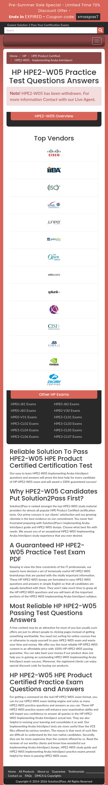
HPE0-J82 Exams (66, 404)
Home (13, 56)
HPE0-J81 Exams (23, 404)
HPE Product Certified (45, 56)
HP (24, 56)
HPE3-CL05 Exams (68, 430)
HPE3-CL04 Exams (25, 430)
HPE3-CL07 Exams (68, 436)
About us (43, 771)
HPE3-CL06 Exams (25, 436)
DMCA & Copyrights (48, 775)
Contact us (15, 775)
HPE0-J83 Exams (23, 410)
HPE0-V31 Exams (24, 417)
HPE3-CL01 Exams (68, 417)
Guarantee (58, 771)
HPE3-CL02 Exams (25, 423)
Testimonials (76, 771)
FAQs (28, 775)
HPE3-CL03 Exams (68, 423)
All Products (26, 771)
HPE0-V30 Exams (67, 410)
